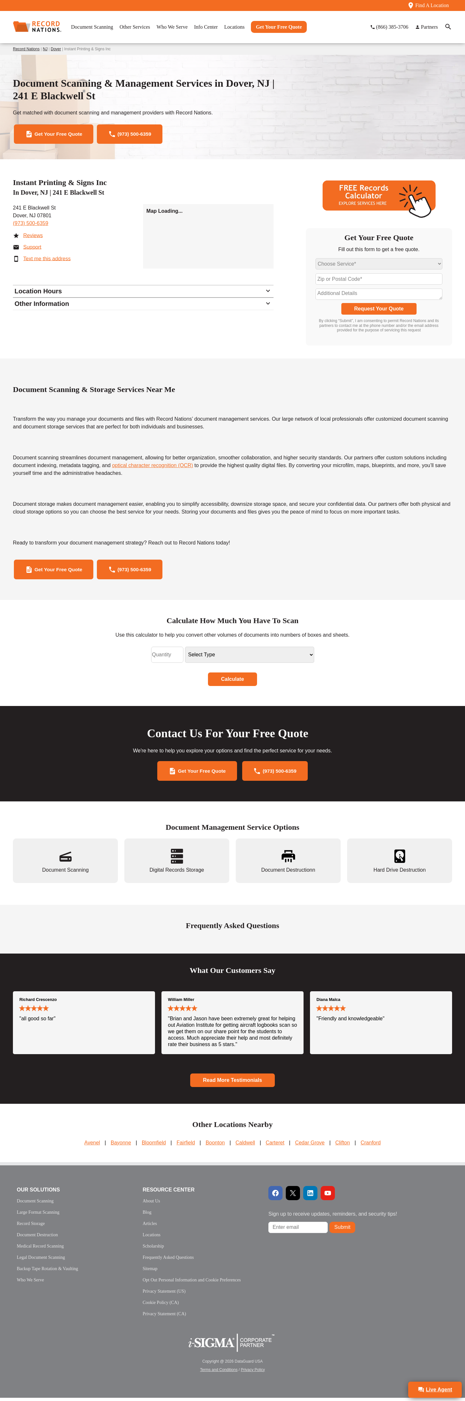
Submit (342, 1230)
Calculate (232, 681)
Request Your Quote (379, 310)
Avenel (92, 1146)
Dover (56, 49)
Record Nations (26, 49)
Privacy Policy (253, 1373)
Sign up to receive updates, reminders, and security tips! (332, 1217)
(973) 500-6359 (30, 224)
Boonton (215, 1146)
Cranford (371, 1146)
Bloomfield (154, 1146)
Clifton (342, 1146)
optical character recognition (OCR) (152, 466)
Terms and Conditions (219, 1373)
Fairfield (186, 1146)
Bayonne (121, 1146)
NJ (45, 49)
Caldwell (245, 1146)
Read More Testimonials (232, 1083)
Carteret (275, 1146)
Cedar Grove (310, 1146)
